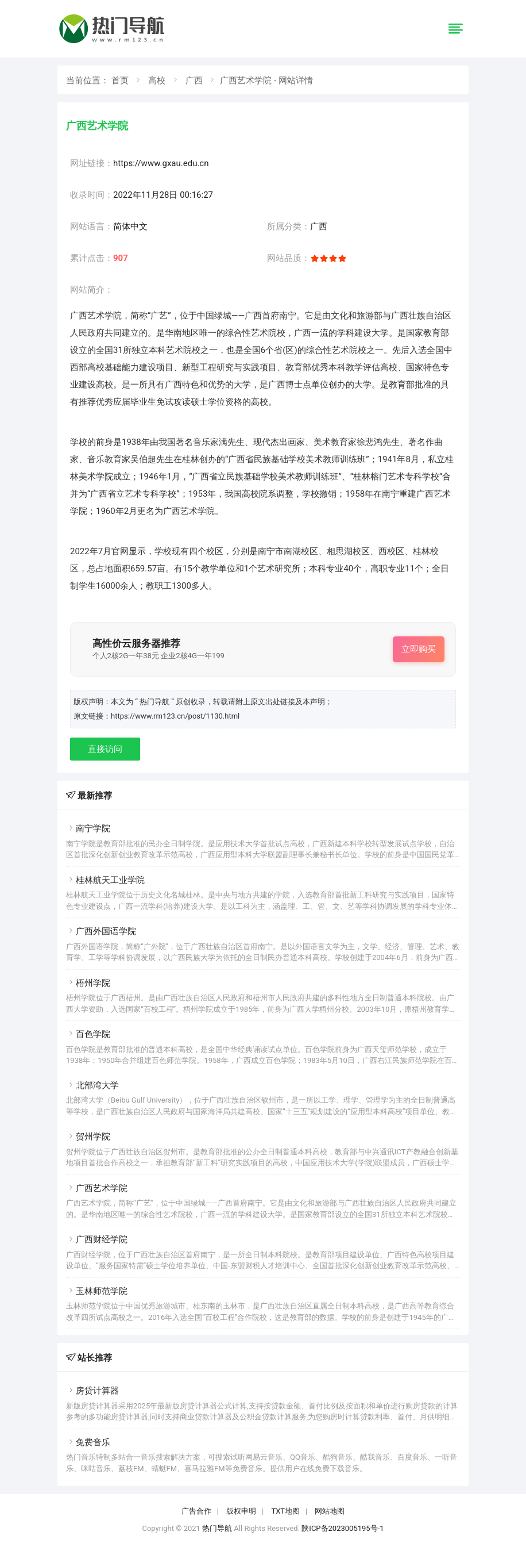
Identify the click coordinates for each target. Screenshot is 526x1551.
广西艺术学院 (96, 1188)
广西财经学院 (96, 1239)
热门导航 (217, 1528)
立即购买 (418, 649)
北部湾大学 (92, 1085)
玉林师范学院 (96, 1291)
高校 (156, 80)
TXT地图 (285, 1511)
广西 (194, 80)
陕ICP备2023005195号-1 (342, 1528)
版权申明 (241, 1511)
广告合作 (196, 1511)
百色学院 (88, 1034)
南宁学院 (88, 828)
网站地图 (330, 1511)
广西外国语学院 (101, 931)
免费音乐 (88, 1442)
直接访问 (105, 749)
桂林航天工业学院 (105, 880)
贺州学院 (88, 1136)
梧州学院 (88, 983)
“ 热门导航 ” (155, 701)
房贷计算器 (92, 1390)
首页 (120, 80)
